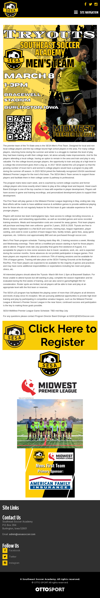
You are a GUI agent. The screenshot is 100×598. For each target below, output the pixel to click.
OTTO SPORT (41, 582)
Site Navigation (86, 12)
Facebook (11, 550)
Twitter (9, 556)
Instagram (10, 562)
